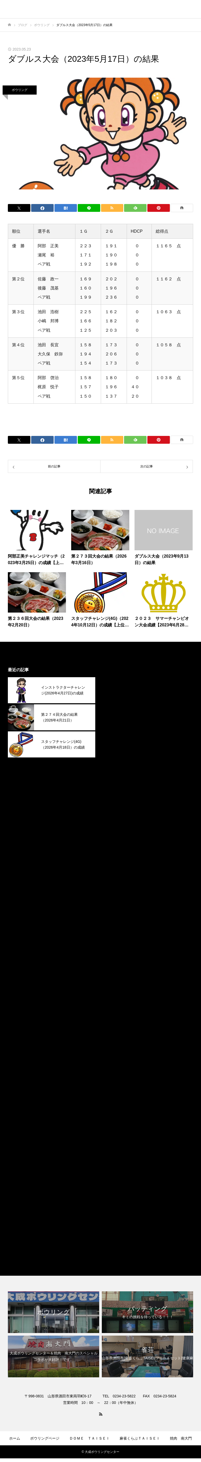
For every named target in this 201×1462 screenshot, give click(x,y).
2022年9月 (116, 1170)
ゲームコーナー (68, 1454)
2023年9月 (116, 1050)
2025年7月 (116, 787)
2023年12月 (117, 1014)
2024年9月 (116, 906)
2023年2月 (116, 1134)
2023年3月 (116, 1122)
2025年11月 (117, 739)
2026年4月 (116, 679)
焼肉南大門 (116, 1230)
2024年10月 (117, 894)
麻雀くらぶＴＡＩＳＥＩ (129, 1242)
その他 (112, 1206)
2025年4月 (116, 823)
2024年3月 (116, 978)
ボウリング (19, 90)
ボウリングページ (44, 1438)
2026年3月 (116, 691)
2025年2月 (116, 846)
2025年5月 (116, 811)
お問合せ (138, 1454)
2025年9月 (116, 763)
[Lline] (89, 208)
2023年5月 (116, 1098)
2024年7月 (116, 930)
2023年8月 (116, 1062)
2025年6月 (116, 799)
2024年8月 (116, 918)
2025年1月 (116, 858)
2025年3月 (116, 834)
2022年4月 (116, 1182)
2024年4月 (116, 966)
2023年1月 (116, 1146)
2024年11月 (117, 882)
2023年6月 (116, 1086)
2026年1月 (116, 715)
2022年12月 (117, 1158)
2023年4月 (116, 1110)
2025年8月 (116, 775)
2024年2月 (116, 990)
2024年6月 (116, 942)
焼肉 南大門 (181, 1438)
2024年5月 (116, 954)
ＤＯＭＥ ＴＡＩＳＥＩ (89, 1438)
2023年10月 (117, 1038)
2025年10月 (117, 751)
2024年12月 (117, 870)
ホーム (14, 1438)
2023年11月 (117, 1026)
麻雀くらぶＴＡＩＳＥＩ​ (140, 1438)
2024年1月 (116, 1002)
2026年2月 (116, 703)
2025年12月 (117, 727)
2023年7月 (116, 1074)
